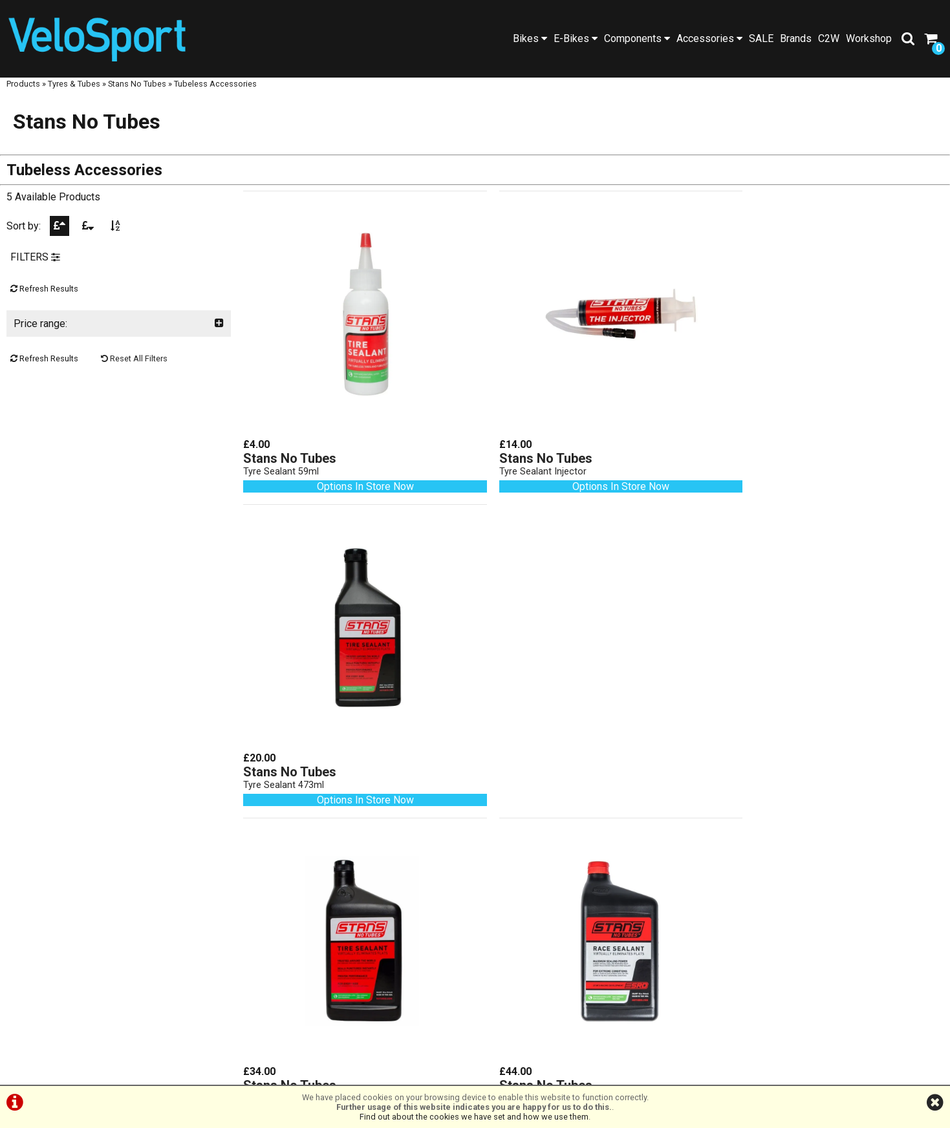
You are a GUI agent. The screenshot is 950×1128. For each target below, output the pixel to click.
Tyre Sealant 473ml (759, 463)
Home (119, 837)
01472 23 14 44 (356, 952)
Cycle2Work (119, 947)
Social (119, 910)
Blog (119, 898)
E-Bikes (576, 38)
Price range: (119, 337)
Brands (796, 38)
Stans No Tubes (137, 95)
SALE (761, 38)
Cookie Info (560, 1071)
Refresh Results (44, 302)
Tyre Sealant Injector (524, 463)
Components (637, 38)
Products (23, 95)
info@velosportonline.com (356, 989)
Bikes (530, 38)
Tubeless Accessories (215, 95)
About (118, 923)
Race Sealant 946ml (523, 757)
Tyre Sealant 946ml (284, 757)
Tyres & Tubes (74, 95)
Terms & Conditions (409, 1071)
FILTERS (35, 270)
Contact (119, 935)
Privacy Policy (493, 1071)
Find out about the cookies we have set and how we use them (474, 1117)
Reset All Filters (134, 372)
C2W (828, 38)
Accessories (709, 38)
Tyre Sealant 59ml (281, 463)
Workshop (869, 38)
